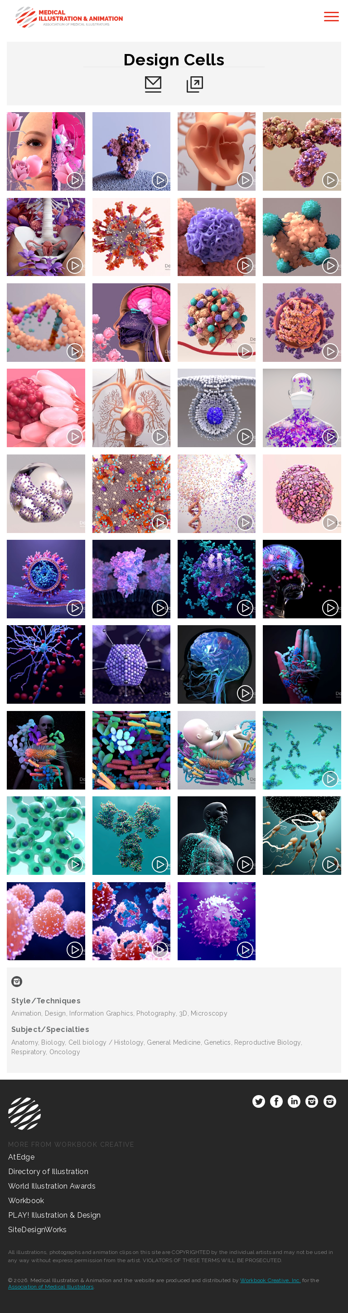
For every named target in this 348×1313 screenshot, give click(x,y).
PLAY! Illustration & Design (54, 1215)
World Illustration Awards (52, 1186)
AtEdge (21, 1157)
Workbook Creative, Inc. (270, 1280)
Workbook (26, 1200)
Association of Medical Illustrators (50, 1286)
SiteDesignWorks (37, 1229)
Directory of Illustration (48, 1171)
